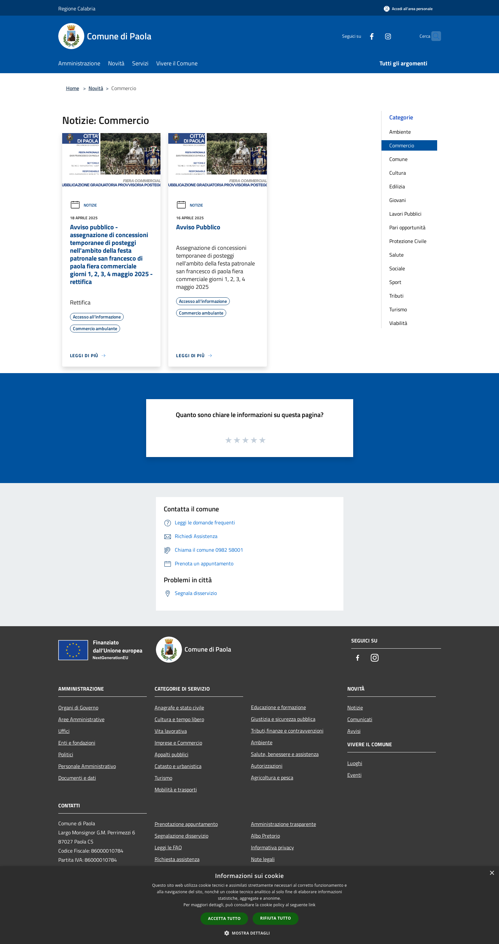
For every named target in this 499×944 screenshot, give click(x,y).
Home (72, 88)
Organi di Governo (78, 707)
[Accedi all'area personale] (408, 8)
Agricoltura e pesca (272, 777)
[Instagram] (375, 36)
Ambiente (400, 132)
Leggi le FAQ (168, 847)
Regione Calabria (76, 8)
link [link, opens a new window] (312, 905)
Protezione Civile (407, 241)
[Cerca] (433, 36)
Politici (65, 754)
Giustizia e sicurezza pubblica (283, 719)
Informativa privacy (272, 847)
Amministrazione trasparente (283, 824)
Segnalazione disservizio (181, 836)
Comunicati (359, 719)
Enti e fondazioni (76, 743)
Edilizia (397, 186)
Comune (398, 159)
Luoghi (354, 763)
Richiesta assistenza (177, 859)
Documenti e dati (77, 778)
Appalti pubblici (171, 754)
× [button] (491, 873)
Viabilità (398, 323)
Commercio (401, 145)
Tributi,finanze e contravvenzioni (287, 731)
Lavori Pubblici (405, 214)
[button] (249, 933)
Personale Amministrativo (87, 766)
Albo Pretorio (265, 836)
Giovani (397, 200)
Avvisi (354, 731)
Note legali (263, 859)
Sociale (397, 268)
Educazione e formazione (278, 707)
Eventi (354, 775)
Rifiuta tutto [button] (275, 918)
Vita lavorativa (171, 731)
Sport (395, 282)
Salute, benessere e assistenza (285, 754)
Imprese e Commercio (178, 743)
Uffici (64, 731)
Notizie (83, 205)
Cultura (397, 173)
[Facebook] (359, 36)
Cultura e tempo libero (179, 719)
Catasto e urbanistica (178, 766)
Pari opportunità (407, 227)
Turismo (398, 309)
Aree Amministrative (81, 719)
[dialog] (249, 905)
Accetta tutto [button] (224, 918)
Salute (396, 255)
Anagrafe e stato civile (179, 707)
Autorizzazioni (267, 766)
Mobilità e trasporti (176, 789)
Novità (96, 88)
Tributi (396, 296)
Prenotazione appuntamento (186, 824)
